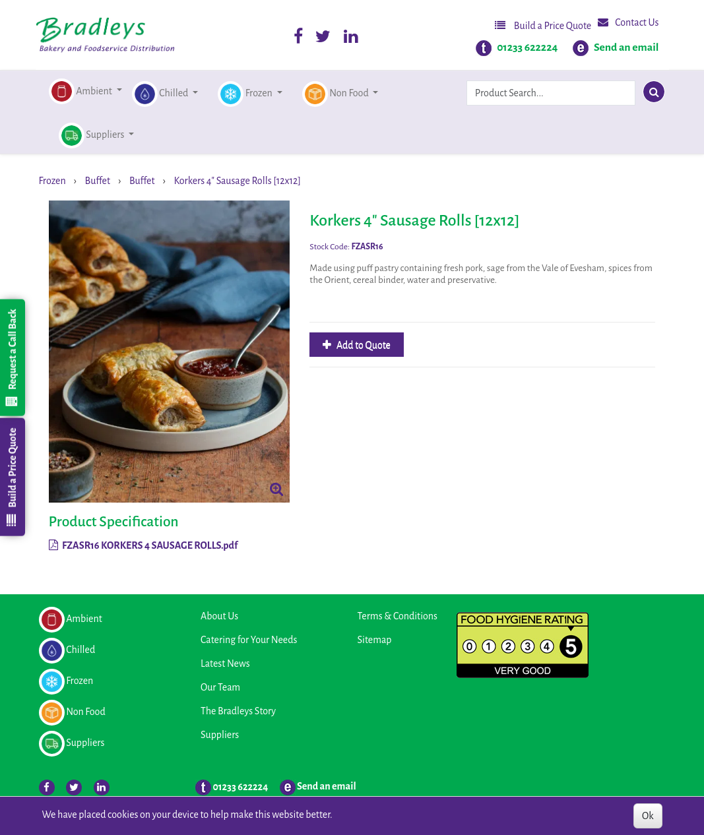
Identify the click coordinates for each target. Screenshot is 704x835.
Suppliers (220, 734)
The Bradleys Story (238, 711)
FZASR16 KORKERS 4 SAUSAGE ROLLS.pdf (143, 545)
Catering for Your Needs (249, 639)
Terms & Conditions (397, 616)
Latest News (225, 663)
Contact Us (628, 22)
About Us (219, 616)
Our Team (220, 687)
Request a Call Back (12, 357)
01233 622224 (527, 47)
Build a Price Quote (543, 25)
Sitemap (375, 639)
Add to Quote (363, 345)
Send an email (626, 47)
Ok (647, 816)
